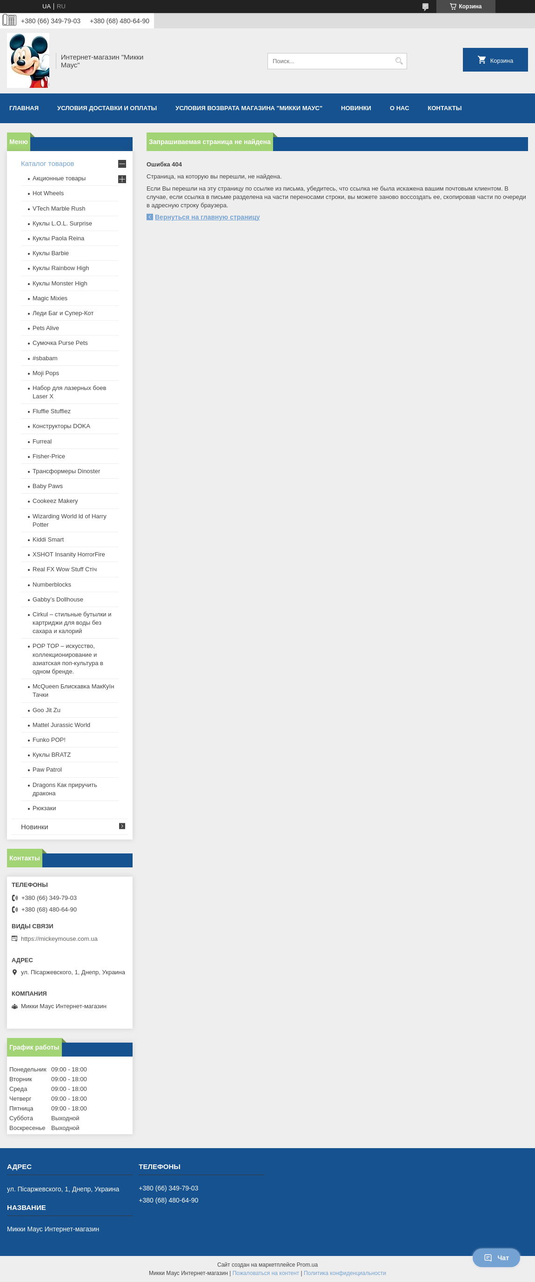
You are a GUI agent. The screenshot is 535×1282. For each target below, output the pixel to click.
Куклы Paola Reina (58, 238)
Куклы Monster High (60, 283)
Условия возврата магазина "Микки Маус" (248, 108)
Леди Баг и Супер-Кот (63, 313)
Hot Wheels (48, 193)
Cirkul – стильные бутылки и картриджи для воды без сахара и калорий (72, 622)
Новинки (356, 108)
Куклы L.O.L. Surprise (62, 223)
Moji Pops (46, 373)
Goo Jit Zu (46, 710)
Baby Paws (48, 485)
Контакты (445, 108)
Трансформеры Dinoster (66, 471)
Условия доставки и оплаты (107, 108)
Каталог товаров (47, 163)
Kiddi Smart (48, 539)
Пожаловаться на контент (266, 1273)
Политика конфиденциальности (345, 1273)
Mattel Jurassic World (61, 724)
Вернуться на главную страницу (207, 217)
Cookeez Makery (55, 500)
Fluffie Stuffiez (52, 411)
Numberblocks (52, 584)
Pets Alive (46, 327)
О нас (399, 108)
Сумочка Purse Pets (60, 342)
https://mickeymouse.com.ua (59, 938)
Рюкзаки (44, 808)
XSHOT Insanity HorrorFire (69, 554)
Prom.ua (307, 1265)
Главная (24, 108)
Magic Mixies (50, 298)
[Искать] (399, 61)
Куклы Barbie (51, 253)
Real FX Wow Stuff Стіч (65, 569)
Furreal (42, 441)
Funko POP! (49, 739)
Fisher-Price (49, 456)
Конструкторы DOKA (61, 426)
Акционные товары (59, 178)
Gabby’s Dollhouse (58, 599)
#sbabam (45, 358)
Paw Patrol (47, 769)
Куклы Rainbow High (61, 267)
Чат (496, 1258)
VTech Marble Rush (59, 208)
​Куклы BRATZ (52, 754)
